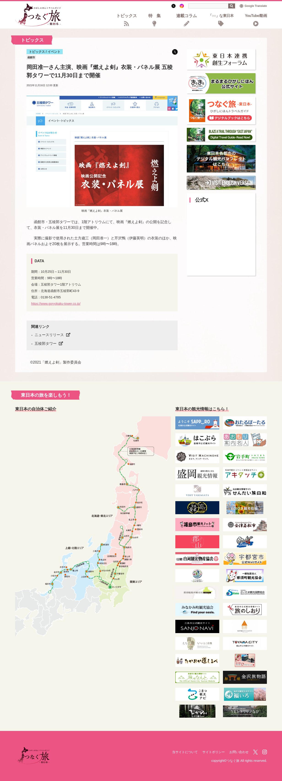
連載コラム (186, 16)
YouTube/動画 (256, 16)
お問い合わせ (239, 752)
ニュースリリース (49, 335)
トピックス (126, 16)
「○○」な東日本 (220, 16)
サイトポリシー (213, 752)
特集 (156, 16)
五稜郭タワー (46, 343)
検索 (231, 5)
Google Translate (256, 6)
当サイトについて (185, 752)
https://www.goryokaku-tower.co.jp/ (56, 303)
